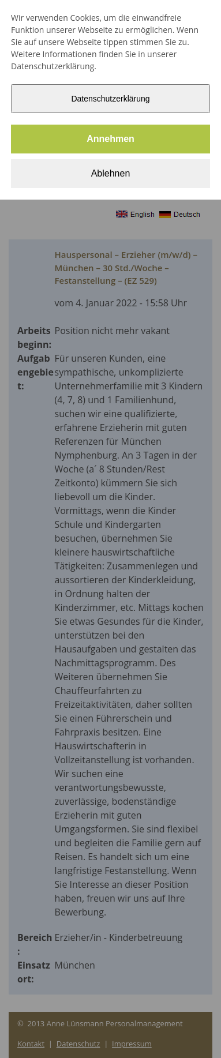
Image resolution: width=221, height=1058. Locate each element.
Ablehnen (110, 173)
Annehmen (110, 139)
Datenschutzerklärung (110, 98)
